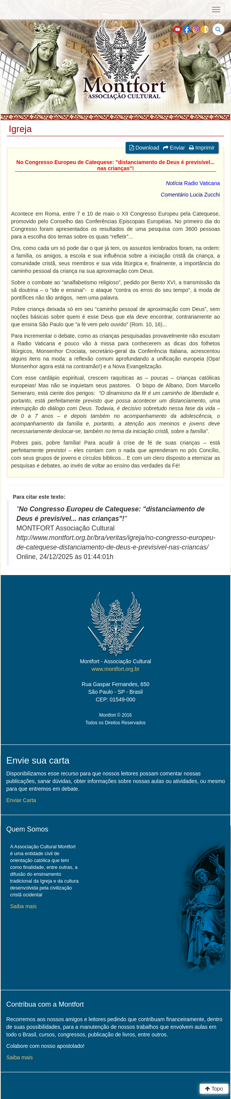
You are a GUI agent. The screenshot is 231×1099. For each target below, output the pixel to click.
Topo (214, 1089)
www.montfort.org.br (115, 669)
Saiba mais (23, 906)
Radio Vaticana (202, 183)
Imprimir (202, 148)
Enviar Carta (21, 800)
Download (144, 148)
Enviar (174, 148)
